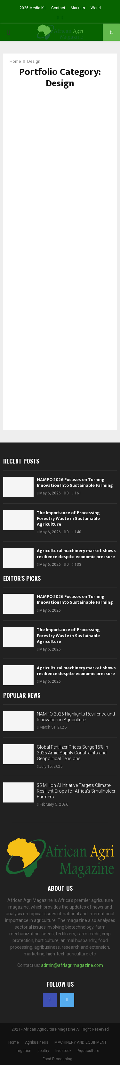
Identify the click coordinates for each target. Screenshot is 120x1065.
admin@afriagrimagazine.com (72, 965)
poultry (43, 1050)
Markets (78, 8)
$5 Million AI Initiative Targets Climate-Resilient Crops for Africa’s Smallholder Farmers (76, 791)
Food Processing (57, 1059)
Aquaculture (88, 1050)
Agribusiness (36, 1042)
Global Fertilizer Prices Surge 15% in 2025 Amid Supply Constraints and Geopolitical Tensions (72, 753)
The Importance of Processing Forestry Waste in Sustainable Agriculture (68, 518)
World (96, 8)
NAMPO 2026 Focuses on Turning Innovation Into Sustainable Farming (75, 482)
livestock (63, 1050)
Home (13, 1042)
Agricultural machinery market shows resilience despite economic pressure (76, 553)
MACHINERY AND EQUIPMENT (80, 1042)
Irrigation (23, 1050)
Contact (58, 8)
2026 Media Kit (33, 8)
